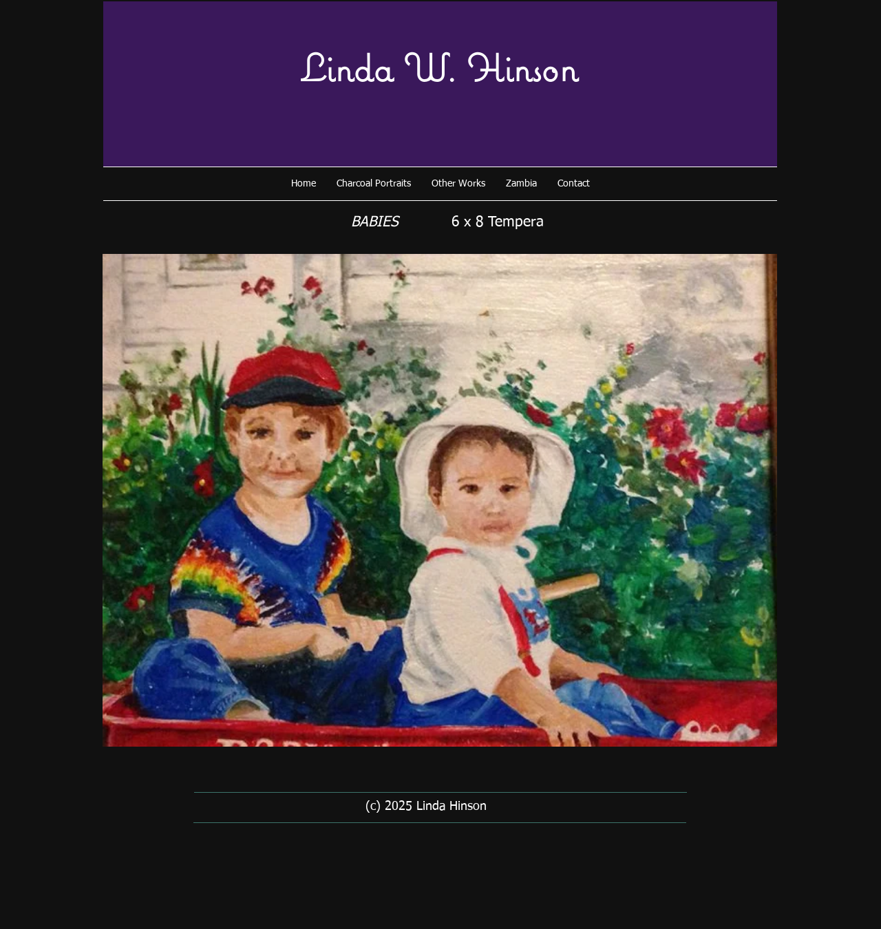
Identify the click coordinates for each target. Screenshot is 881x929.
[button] (373, 183)
